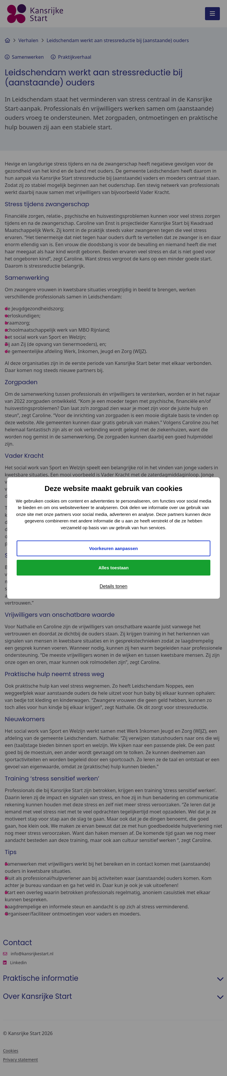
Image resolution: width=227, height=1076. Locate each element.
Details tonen (113, 586)
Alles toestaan (113, 567)
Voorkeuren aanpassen (113, 548)
